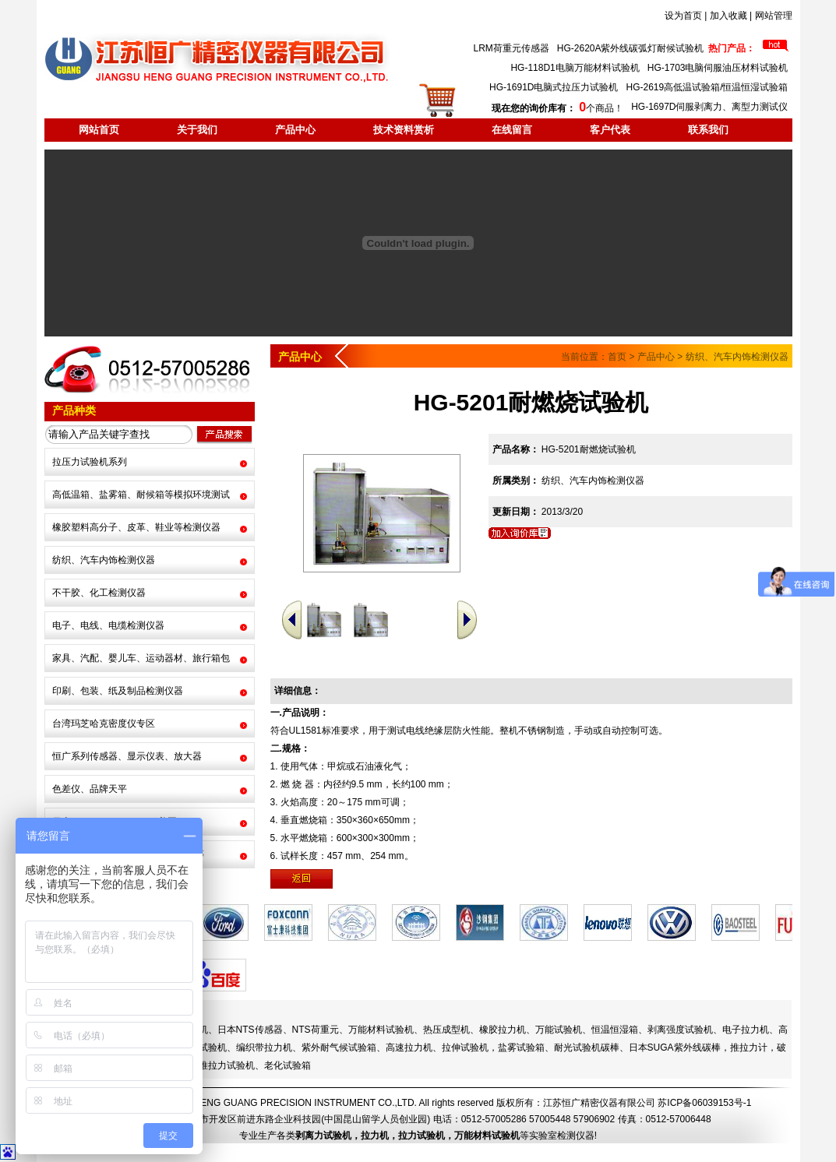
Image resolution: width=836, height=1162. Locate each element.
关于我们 (197, 130)
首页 (617, 356)
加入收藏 (728, 15)
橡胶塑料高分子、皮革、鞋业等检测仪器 (136, 527)
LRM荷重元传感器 (511, 48)
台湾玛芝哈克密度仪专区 (103, 723)
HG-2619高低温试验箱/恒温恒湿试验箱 (707, 87)
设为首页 (683, 15)
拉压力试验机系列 (89, 461)
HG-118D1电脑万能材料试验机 (574, 67)
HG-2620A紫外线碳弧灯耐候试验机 (630, 48)
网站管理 (773, 15)
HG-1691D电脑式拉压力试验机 (553, 87)
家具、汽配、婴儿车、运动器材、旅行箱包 (141, 658)
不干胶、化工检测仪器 (99, 592)
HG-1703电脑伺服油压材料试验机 (717, 67)
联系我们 (708, 130)
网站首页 (99, 130)
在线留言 (512, 130)
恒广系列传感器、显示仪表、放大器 (127, 756)
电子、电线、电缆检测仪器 (108, 625)
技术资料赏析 (403, 130)
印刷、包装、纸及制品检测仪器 (117, 690)
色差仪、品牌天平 (89, 788)
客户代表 (610, 130)
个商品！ (557, 108)
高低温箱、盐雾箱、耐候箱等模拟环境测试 (141, 494)
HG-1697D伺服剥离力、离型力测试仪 (709, 106)
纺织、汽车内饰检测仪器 (103, 560)
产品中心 (295, 130)
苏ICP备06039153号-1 (704, 1102)
